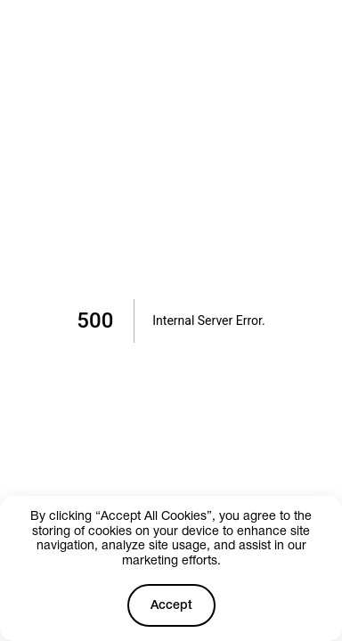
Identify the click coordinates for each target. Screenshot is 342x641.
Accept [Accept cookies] (171, 606)
